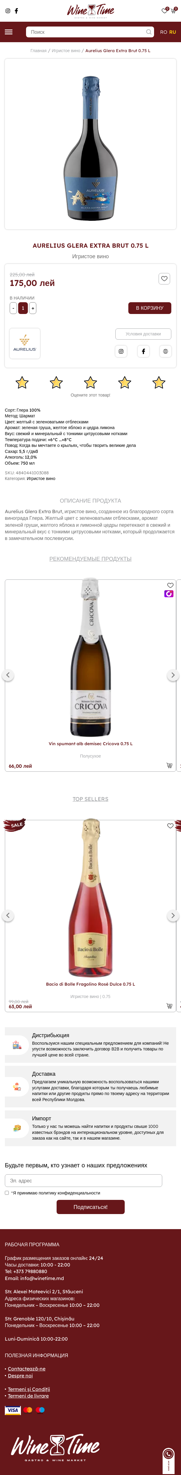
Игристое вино (66, 50)
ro (163, 32)
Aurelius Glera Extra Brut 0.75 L (117, 50)
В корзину (149, 308)
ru (172, 32)
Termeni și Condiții (29, 1389)
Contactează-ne (26, 1369)
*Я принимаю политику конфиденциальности (55, 1193)
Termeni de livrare (28, 1396)
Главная (39, 50)
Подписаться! (90, 1207)
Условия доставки (143, 334)
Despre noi (20, 1376)
